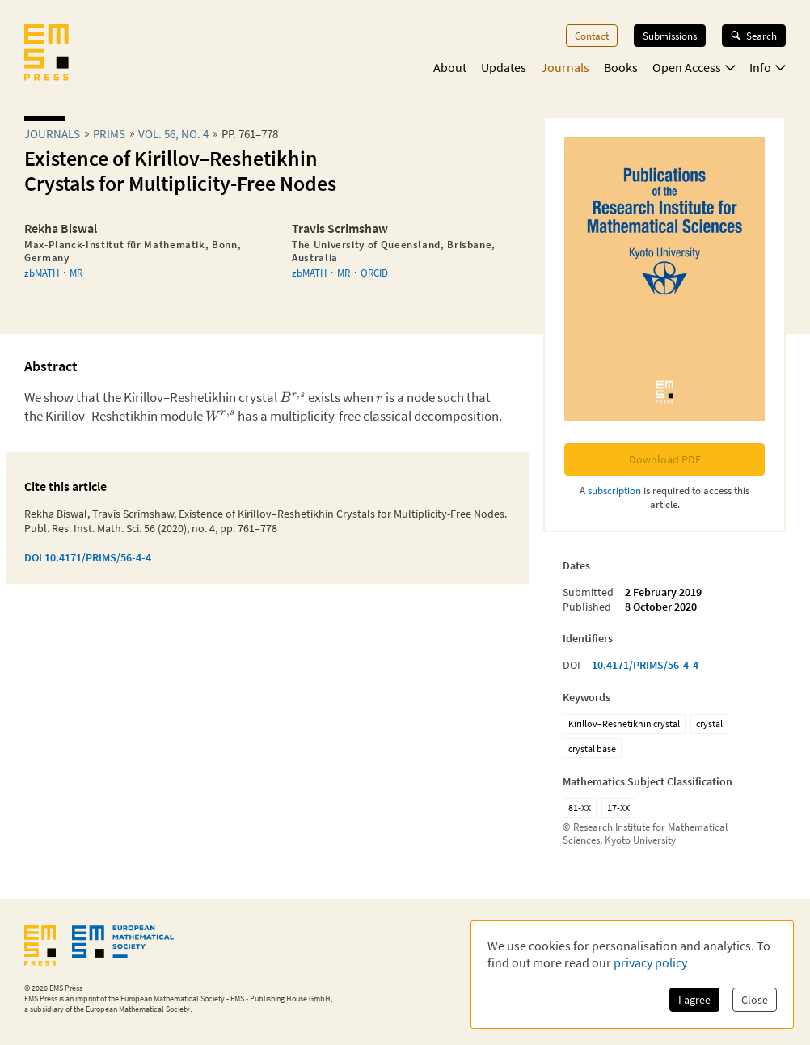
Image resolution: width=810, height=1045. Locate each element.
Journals (565, 67)
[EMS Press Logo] (46, 54)
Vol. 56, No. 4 (173, 134)
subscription (614, 490)
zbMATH (41, 272)
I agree (694, 999)
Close (754, 999)
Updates (503, 67)
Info (767, 67)
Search (754, 35)
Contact (592, 35)
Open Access (694, 67)
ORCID (374, 272)
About (449, 67)
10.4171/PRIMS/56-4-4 (645, 665)
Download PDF (665, 459)
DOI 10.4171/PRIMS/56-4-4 (87, 557)
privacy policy (650, 962)
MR (76, 272)
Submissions (670, 35)
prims (109, 134)
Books (621, 67)
